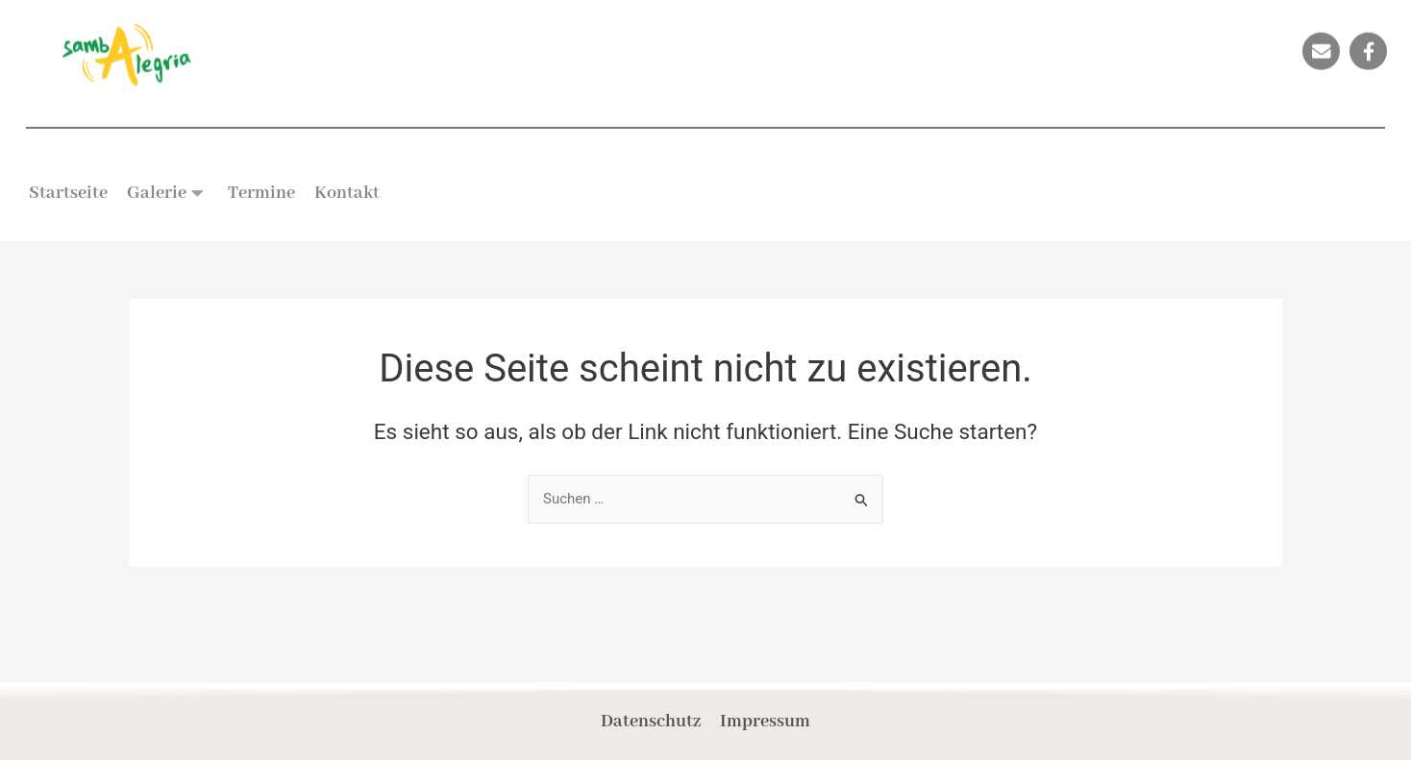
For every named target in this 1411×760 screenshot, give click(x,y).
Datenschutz (651, 721)
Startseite (68, 193)
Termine (261, 193)
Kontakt (347, 193)
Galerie (165, 193)
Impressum (765, 721)
